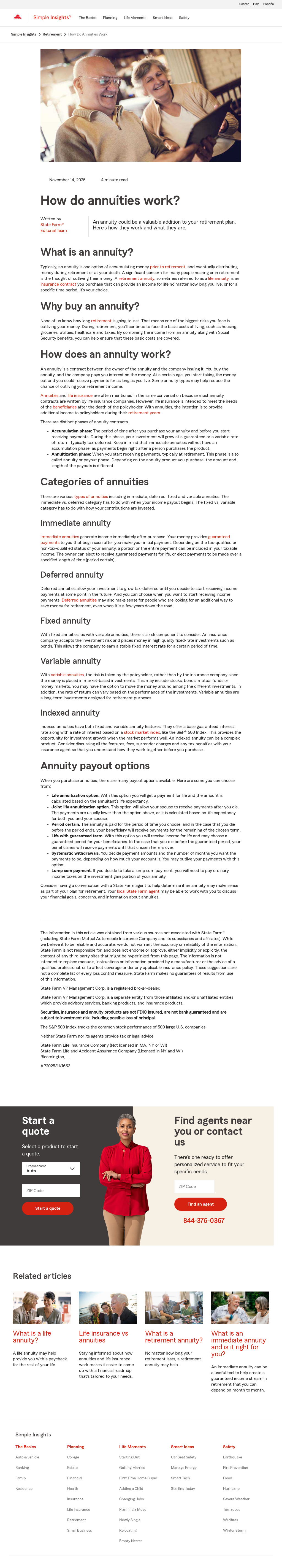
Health (72, 1489)
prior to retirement (167, 267)
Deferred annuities (79, 600)
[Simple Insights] (52, 20)
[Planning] (110, 18)
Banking (22, 1468)
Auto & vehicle (27, 1457)
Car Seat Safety (183, 1457)
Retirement (76, 1520)
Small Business (79, 1531)
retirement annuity (136, 278)
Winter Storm (234, 1531)
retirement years (144, 413)
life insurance (80, 395)
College (73, 1457)
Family (20, 1478)
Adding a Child (131, 1489)
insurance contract (58, 284)
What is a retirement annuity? (174, 1337)
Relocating (128, 1531)
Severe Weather (236, 1499)
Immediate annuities (59, 537)
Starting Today (183, 1489)
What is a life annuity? (32, 1337)
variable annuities (67, 675)
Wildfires (230, 1520)
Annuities (49, 395)
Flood (227, 1478)
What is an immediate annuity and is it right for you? (238, 1344)
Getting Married (132, 1468)
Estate (72, 1468)
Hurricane (231, 1489)
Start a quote (47, 1208)
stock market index (142, 732)
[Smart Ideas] (162, 18)
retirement (101, 321)
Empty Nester (130, 1541)
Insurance (75, 1499)
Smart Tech (180, 1478)
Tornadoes (231, 1510)
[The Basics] (87, 18)
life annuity (218, 278)
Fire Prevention (235, 1468)
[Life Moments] (135, 18)
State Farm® (53, 228)
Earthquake (232, 1457)
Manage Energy (184, 1468)
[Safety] (184, 18)
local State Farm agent (138, 891)
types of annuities (91, 496)
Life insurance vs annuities (103, 1337)
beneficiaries (65, 407)
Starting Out (129, 1457)
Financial (74, 1478)
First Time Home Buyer (138, 1478)
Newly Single (129, 1520)
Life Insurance (78, 1510)
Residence (23, 1489)
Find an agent (201, 1204)
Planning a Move (132, 1510)
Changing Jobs (131, 1499)
